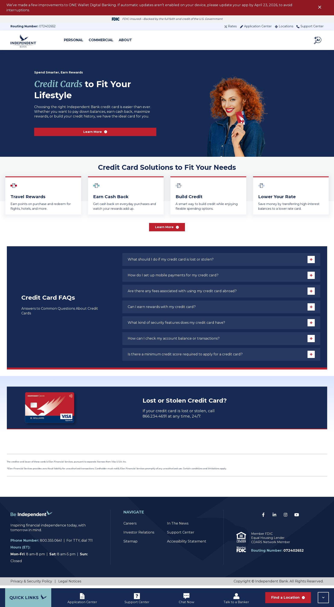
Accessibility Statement (186, 544)
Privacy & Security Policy (31, 584)
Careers (129, 526)
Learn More (95, 132)
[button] (318, 40)
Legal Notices (69, 584)
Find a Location (288, 597)
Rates (230, 26)
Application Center (256, 26)
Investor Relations (138, 535)
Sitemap (130, 544)
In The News (177, 526)
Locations (284, 26)
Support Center (310, 26)
